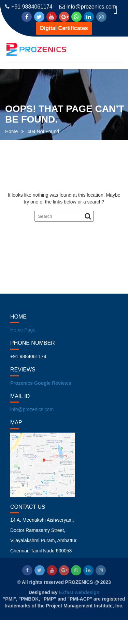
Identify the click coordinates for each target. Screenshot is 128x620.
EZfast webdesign (79, 592)
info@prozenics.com (87, 7)
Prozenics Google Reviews (40, 387)
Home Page (22, 334)
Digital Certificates (64, 28)
